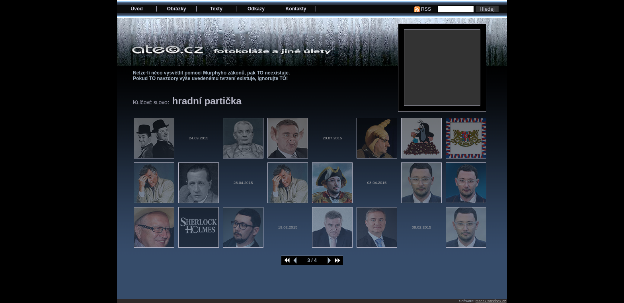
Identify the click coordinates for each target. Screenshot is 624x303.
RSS (426, 9)
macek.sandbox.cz (491, 301)
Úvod (136, 9)
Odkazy (256, 9)
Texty (216, 9)
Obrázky (176, 9)
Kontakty (295, 9)
